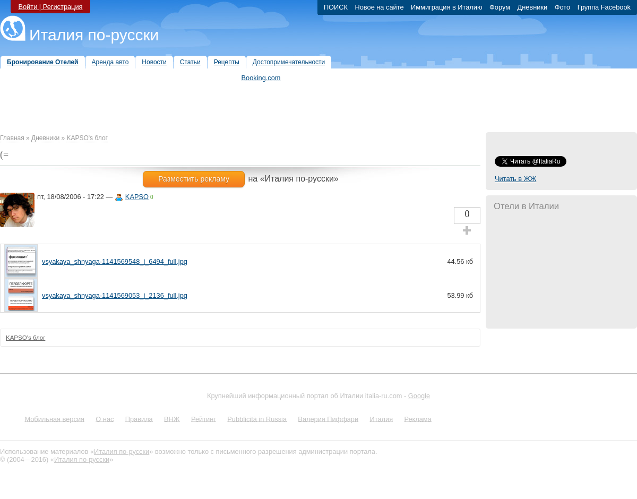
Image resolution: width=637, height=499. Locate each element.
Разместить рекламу (193, 179)
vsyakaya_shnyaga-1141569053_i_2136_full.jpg (114, 295)
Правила (139, 419)
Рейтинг (203, 419)
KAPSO (137, 197)
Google (419, 396)
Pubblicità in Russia (257, 419)
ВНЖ (172, 419)
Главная (12, 138)
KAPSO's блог (87, 138)
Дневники (45, 138)
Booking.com (261, 78)
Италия (381, 419)
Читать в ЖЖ (515, 179)
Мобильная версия (54, 419)
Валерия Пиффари (328, 419)
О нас (105, 419)
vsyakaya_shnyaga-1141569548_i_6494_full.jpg (114, 261)
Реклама (417, 419)
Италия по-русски (94, 35)
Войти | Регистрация (50, 7)
